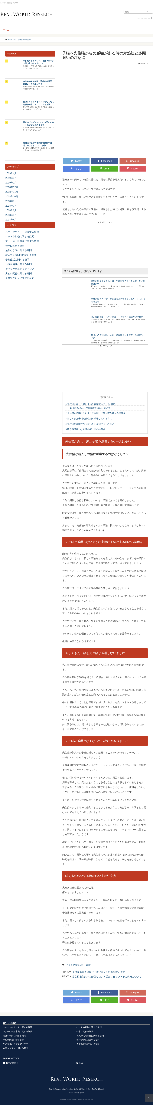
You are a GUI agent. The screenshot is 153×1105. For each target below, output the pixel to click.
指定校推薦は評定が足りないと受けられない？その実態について (106, 976)
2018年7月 (11, 206)
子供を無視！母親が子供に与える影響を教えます (98, 972)
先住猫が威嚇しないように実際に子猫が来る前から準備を (95, 413)
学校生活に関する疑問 (17, 259)
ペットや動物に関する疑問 (78, 964)
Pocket (132, 168)
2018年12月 (11, 187)
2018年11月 (11, 192)
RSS (79, 1063)
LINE (104, 168)
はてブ (76, 168)
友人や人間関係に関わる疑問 (20, 255)
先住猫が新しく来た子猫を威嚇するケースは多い (91, 404)
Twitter (76, 161)
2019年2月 (11, 182)
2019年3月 (11, 178)
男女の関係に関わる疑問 (18, 273)
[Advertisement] (105, 244)
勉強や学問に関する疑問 (18, 250)
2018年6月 (11, 210)
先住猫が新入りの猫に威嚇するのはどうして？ (90, 408)
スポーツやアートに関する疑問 (22, 232)
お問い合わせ (10, 1063)
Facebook (104, 161)
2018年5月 (11, 215)
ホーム (6, 30)
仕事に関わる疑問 (15, 245)
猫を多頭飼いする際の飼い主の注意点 (85, 429)
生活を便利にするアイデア (19, 269)
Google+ (132, 161)
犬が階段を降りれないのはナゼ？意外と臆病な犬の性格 (117, 317)
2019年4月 (11, 173)
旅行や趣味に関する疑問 (18, 264)
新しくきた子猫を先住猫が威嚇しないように (88, 418)
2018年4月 (11, 219)
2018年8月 (11, 201)
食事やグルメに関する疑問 (19, 278)
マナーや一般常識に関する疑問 (22, 241)
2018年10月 (11, 196)
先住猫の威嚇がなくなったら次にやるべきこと (89, 424)
